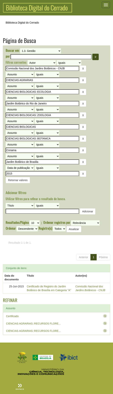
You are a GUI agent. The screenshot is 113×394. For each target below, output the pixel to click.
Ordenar (11, 228)
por (8, 56)
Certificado (12, 316)
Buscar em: (12, 50)
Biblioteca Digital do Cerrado (22, 22)
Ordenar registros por (56, 222)
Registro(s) (45, 228)
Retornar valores (18, 180)
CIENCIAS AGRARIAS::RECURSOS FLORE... (33, 323)
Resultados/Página (17, 222)
